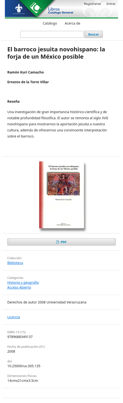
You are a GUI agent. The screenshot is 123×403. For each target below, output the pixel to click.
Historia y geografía (23, 282)
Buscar (93, 34)
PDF (63, 242)
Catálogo (50, 23)
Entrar (111, 3)
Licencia (13, 317)
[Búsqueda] (52, 34)
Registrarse (92, 3)
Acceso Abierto (19, 287)
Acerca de (72, 23)
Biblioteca (15, 262)
